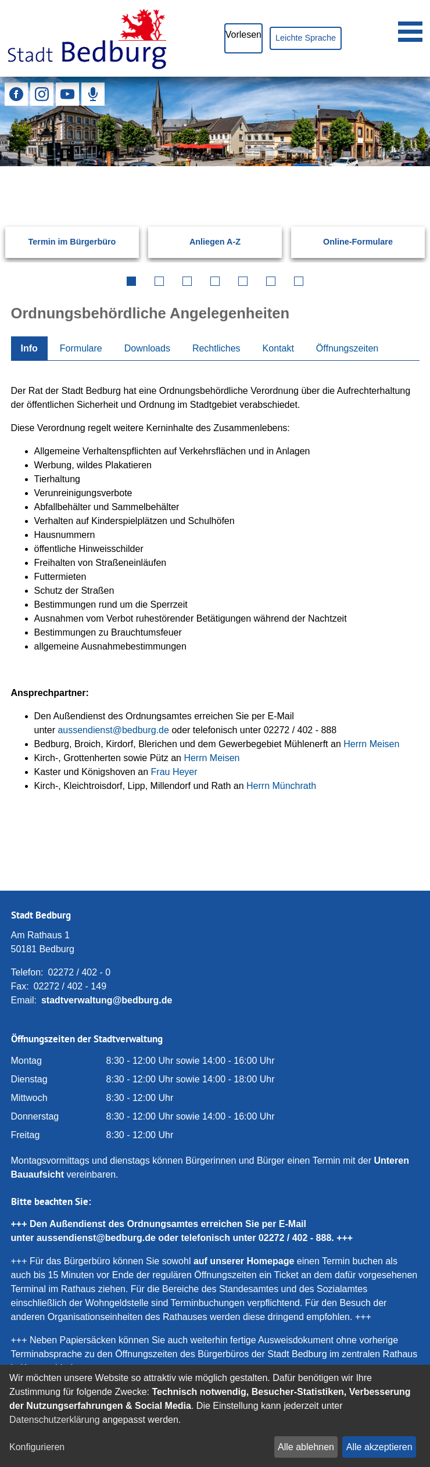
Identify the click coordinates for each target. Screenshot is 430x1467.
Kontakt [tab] (278, 348)
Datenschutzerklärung (54, 1420)
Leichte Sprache (305, 37)
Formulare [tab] (81, 348)
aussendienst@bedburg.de (113, 730)
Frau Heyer (174, 772)
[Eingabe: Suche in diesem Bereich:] (201, 182)
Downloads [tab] (147, 348)
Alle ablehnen (306, 1447)
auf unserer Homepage (243, 1261)
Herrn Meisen (371, 744)
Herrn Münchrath (281, 786)
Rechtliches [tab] (216, 348)
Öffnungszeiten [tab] (347, 348)
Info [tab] (29, 348)
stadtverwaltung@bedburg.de (106, 1000)
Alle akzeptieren (379, 1447)
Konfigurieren (36, 1447)
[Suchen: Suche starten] (402, 182)
